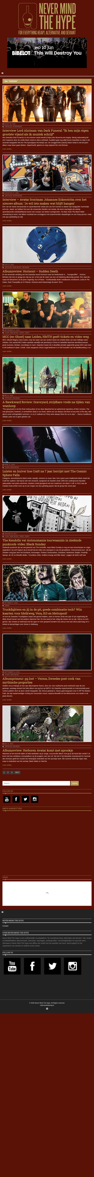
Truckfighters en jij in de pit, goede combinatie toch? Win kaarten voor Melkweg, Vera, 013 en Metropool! (42, 611)
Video (21, 333)
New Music (17, 267)
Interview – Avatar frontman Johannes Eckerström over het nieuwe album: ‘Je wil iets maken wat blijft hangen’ (44, 201)
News (7, 605)
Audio (7, 467)
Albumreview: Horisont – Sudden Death (30, 271)
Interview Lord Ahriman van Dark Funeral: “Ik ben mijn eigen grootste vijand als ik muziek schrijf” (45, 132)
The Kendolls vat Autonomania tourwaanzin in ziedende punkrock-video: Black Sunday (41, 542)
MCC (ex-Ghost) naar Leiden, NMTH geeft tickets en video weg (45, 337)
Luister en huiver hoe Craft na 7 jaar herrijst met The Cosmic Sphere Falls (44, 473)
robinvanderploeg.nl (47, 1005)
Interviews (17, 127)
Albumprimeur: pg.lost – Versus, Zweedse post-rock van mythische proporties (41, 680)
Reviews (25, 267)
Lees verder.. (7, 149)
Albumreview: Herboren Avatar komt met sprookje (37, 750)
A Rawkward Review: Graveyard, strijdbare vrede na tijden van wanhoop (46, 404)
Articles (8, 127)
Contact (5, 926)
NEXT (17, 772)
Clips (7, 333)
